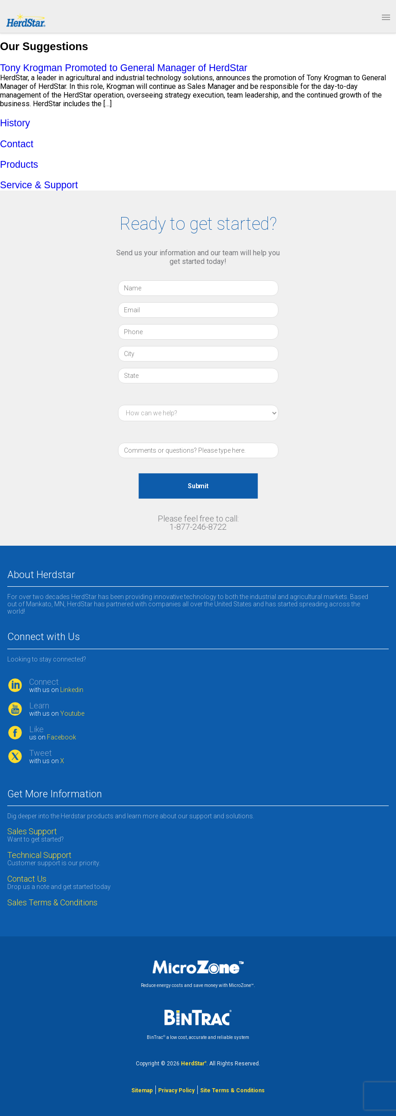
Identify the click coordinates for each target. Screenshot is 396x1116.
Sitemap (142, 1090)
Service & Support (39, 185)
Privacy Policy (176, 1090)
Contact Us (26, 879)
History (15, 123)
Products (19, 164)
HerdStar (193, 1063)
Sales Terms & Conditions (53, 902)
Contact (16, 144)
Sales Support (32, 831)
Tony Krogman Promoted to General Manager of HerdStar (123, 67)
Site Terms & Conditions (232, 1090)
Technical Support (39, 855)
